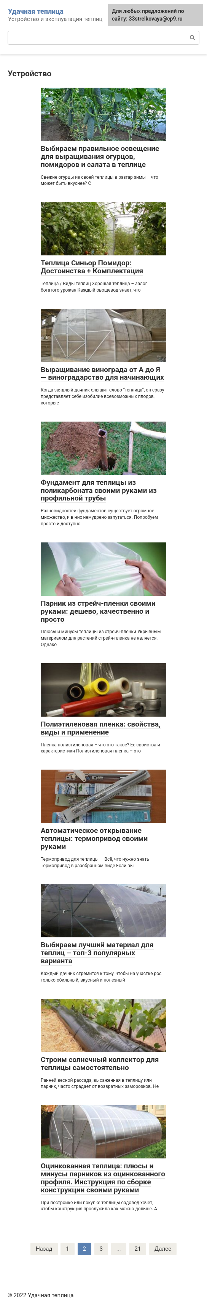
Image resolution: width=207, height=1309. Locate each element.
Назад (44, 1248)
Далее (162, 1248)
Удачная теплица (36, 11)
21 (137, 1248)
